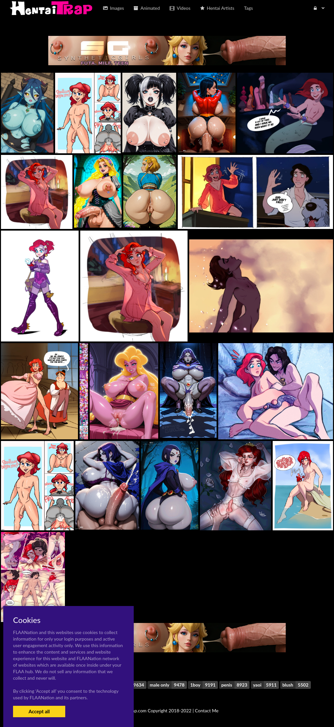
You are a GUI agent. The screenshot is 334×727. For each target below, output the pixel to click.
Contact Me (207, 710)
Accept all (39, 711)
